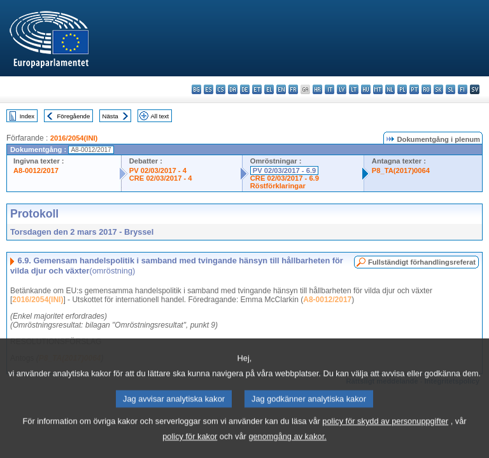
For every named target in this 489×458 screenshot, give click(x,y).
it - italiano (329, 89)
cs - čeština (220, 89)
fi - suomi (462, 89)
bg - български (196, 89)
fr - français (293, 89)
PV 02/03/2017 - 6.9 (284, 170)
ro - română (426, 89)
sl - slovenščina (450, 89)
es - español (208, 89)
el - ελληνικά (269, 89)
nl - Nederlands (390, 89)
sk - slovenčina (438, 89)
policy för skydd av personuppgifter (385, 436)
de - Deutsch (245, 89)
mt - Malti (378, 89)
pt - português (414, 89)
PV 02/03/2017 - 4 (158, 170)
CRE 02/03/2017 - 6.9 (284, 178)
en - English (281, 89)
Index (27, 116)
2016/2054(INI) (74, 138)
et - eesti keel (257, 89)
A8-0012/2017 (36, 170)
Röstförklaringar (278, 186)
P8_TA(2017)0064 (401, 170)
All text (159, 116)
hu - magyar (366, 89)
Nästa (110, 116)
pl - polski (402, 89)
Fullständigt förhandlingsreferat (422, 262)
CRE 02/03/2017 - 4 (160, 178)
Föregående (73, 116)
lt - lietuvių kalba (353, 89)
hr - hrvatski (317, 89)
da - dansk (232, 89)
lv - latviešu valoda (341, 89)
